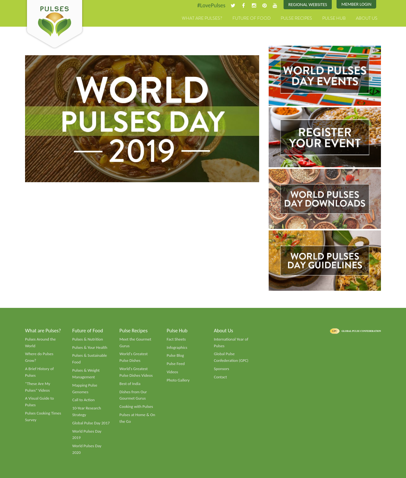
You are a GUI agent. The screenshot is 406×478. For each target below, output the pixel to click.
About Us (366, 18)
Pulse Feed (176, 363)
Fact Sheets (176, 339)
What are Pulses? (202, 18)
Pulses (54, 25)
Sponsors (221, 368)
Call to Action (83, 399)
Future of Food (251, 18)
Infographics (177, 347)
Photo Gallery (178, 380)
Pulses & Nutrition (87, 339)
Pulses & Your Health (89, 347)
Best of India (130, 383)
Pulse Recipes (296, 18)
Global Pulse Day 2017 (91, 423)
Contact (220, 377)
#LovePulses (211, 5)
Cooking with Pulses (136, 406)
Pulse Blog (175, 355)
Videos (172, 372)
